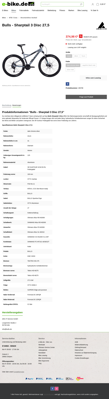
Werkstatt (42, 345)
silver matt (70, 69)
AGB (76, 342)
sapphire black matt (88, 65)
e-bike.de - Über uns (45, 342)
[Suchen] (81, 4)
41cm (69, 56)
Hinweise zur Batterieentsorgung (85, 353)
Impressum (78, 355)
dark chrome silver (73, 65)
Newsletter (42, 353)
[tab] (6, 105)
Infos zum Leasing (93, 78)
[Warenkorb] (101, 4)
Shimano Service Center (47, 347)
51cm (83, 56)
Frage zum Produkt (86, 97)
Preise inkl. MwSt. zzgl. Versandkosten (78, 40)
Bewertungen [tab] (16, 105)
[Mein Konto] (92, 4)
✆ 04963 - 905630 (9, 346)
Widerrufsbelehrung (81, 345)
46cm (76, 56)
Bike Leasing (43, 355)
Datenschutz (79, 350)
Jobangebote (43, 350)
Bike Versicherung (45, 358)
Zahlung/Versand (80, 347)
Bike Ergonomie (44, 361)
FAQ (40, 363)
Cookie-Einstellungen (82, 358)
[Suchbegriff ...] (60, 4)
